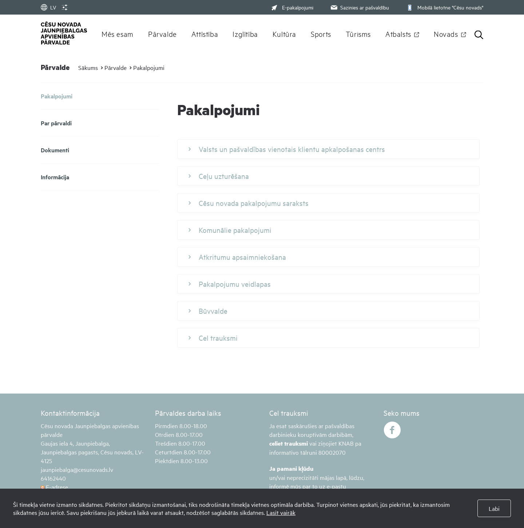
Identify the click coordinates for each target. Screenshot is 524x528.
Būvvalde (207, 311)
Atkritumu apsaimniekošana (237, 257)
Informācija (55, 177)
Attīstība (204, 33)
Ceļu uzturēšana (218, 176)
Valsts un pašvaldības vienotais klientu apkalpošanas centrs (286, 149)
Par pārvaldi (56, 123)
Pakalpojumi (148, 67)
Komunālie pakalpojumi (229, 230)
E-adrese (54, 487)
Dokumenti (55, 150)
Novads (446, 33)
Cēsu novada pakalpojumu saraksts (248, 203)
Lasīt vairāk (280, 512)
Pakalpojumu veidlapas (229, 284)
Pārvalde (162, 33)
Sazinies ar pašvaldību (359, 7)
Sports (321, 33)
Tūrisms (358, 33)
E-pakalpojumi (292, 7)
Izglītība (245, 33)
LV (48, 7)
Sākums (88, 67)
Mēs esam (118, 33)
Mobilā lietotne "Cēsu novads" (444, 7)
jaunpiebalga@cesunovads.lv (77, 469)
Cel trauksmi (213, 338)
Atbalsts (398, 33)
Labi (494, 508)
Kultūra (284, 33)
